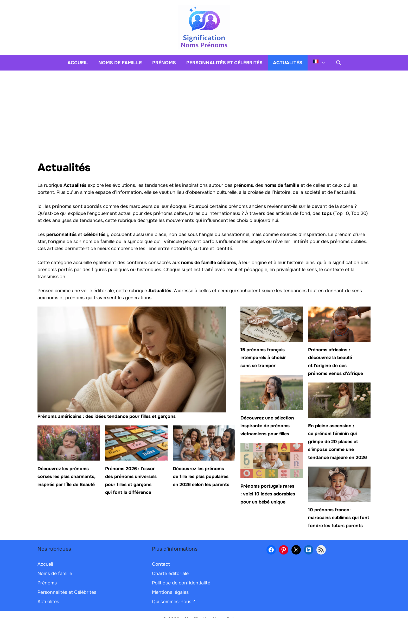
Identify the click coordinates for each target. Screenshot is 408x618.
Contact (161, 564)
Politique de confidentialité (181, 583)
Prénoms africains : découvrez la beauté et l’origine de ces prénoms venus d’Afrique (335, 361)
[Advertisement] (204, 109)
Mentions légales (170, 592)
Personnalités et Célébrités (224, 63)
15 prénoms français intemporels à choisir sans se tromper (263, 357)
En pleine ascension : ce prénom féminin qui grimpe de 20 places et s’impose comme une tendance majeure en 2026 (337, 441)
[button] (338, 63)
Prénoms (164, 63)
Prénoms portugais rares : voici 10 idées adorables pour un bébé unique (267, 494)
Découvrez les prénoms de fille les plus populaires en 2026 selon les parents (201, 476)
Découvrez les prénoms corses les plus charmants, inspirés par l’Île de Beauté (66, 476)
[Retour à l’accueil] (204, 27)
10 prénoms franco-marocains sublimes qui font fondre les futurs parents (338, 517)
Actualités (287, 63)
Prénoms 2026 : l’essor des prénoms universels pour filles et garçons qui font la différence (131, 480)
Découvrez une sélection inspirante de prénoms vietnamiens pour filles (267, 426)
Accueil (77, 63)
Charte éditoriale (170, 573)
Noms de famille (120, 63)
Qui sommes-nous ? (173, 601)
